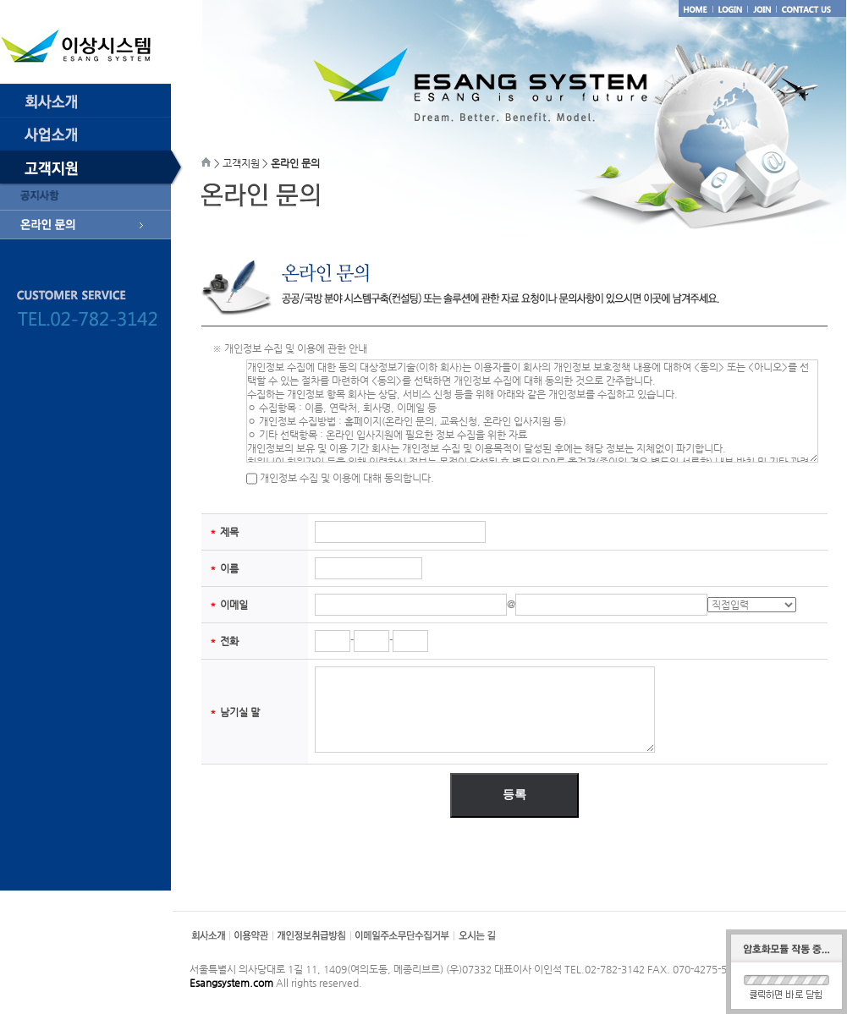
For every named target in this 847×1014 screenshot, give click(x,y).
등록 (514, 794)
